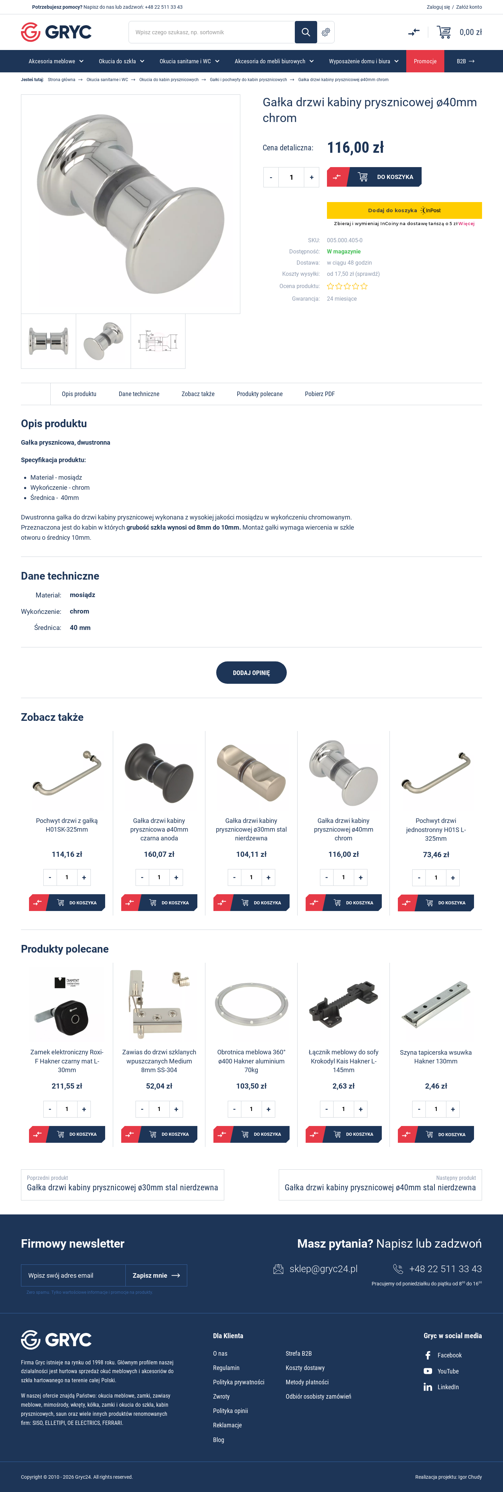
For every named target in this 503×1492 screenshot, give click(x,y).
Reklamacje (227, 1425)
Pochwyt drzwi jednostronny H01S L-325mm (436, 829)
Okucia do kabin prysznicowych (169, 79)
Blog (218, 1439)
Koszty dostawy (305, 1367)
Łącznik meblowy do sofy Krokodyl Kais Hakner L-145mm (344, 1060)
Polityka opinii (230, 1410)
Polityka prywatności (238, 1382)
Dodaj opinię (251, 672)
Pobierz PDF (320, 393)
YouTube (441, 1371)
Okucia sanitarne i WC (107, 79)
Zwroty (221, 1396)
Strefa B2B (299, 1353)
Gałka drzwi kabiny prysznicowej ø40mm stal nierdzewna (380, 1187)
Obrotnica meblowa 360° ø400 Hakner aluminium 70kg (251, 1060)
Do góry (35, 394)
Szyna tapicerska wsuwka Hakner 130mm (436, 1057)
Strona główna (61, 79)
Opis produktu (79, 393)
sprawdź (367, 274)
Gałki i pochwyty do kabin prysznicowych (248, 79)
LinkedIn (441, 1387)
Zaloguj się (438, 7)
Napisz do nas (98, 7)
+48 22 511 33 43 (164, 7)
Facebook (443, 1355)
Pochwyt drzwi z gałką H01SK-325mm (67, 825)
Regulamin (226, 1367)
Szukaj (306, 32)
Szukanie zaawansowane (326, 32)
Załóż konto (469, 7)
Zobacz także (198, 393)
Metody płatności (307, 1382)
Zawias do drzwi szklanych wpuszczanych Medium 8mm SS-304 (159, 1060)
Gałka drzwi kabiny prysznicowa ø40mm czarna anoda (159, 829)
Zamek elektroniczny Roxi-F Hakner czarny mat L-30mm (66, 1060)
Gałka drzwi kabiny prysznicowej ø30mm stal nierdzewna (251, 829)
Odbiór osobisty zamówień (318, 1396)
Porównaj (337, 177)
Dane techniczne (139, 393)
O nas (220, 1353)
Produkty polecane (260, 393)
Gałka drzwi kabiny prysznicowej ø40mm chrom (343, 829)
